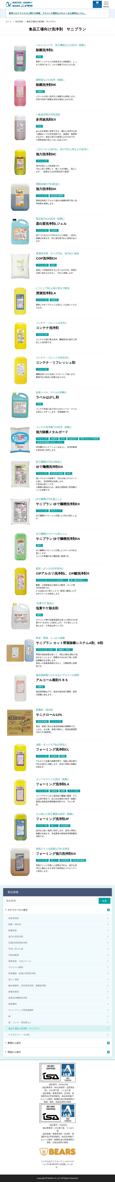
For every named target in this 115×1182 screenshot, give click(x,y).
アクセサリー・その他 (18, 1034)
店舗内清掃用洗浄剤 (17, 942)
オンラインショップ (97, 4)
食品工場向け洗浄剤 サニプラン (24, 1028)
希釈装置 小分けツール (19, 961)
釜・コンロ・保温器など (19, 1022)
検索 (104, 901)
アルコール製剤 (15, 967)
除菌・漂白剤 (14, 924)
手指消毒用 (13, 955)
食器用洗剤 (13, 918)
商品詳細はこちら (92, 63)
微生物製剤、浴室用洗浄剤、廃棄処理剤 (27, 985)
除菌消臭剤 (13, 991)
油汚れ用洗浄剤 (15, 936)
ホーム (9, 21)
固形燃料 (12, 1004)
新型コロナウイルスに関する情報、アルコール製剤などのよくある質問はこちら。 (47, 13)
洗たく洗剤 (13, 979)
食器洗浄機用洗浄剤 (17, 998)
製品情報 (19, 21)
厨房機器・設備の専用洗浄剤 (22, 973)
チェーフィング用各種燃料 (21, 1010)
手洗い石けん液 (15, 949)
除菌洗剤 (12, 930)
